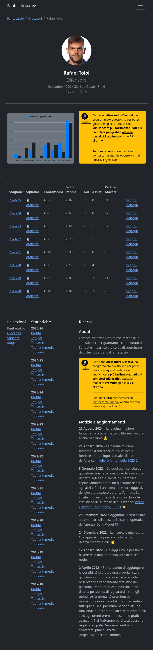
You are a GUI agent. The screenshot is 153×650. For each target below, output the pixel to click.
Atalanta (32, 203)
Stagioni (13, 342)
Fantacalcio (15, 18)
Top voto (37, 352)
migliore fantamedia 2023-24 (118, 460)
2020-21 (15, 252)
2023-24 (15, 213)
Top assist (38, 342)
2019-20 (15, 265)
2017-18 (15, 291)
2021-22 (15, 239)
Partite (36, 333)
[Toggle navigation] (140, 6)
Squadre (13, 338)
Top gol (36, 338)
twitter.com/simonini (106, 155)
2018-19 (15, 278)
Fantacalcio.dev (21, 5)
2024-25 (15, 200)
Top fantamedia (43, 347)
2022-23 (15, 226)
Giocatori (35, 18)
